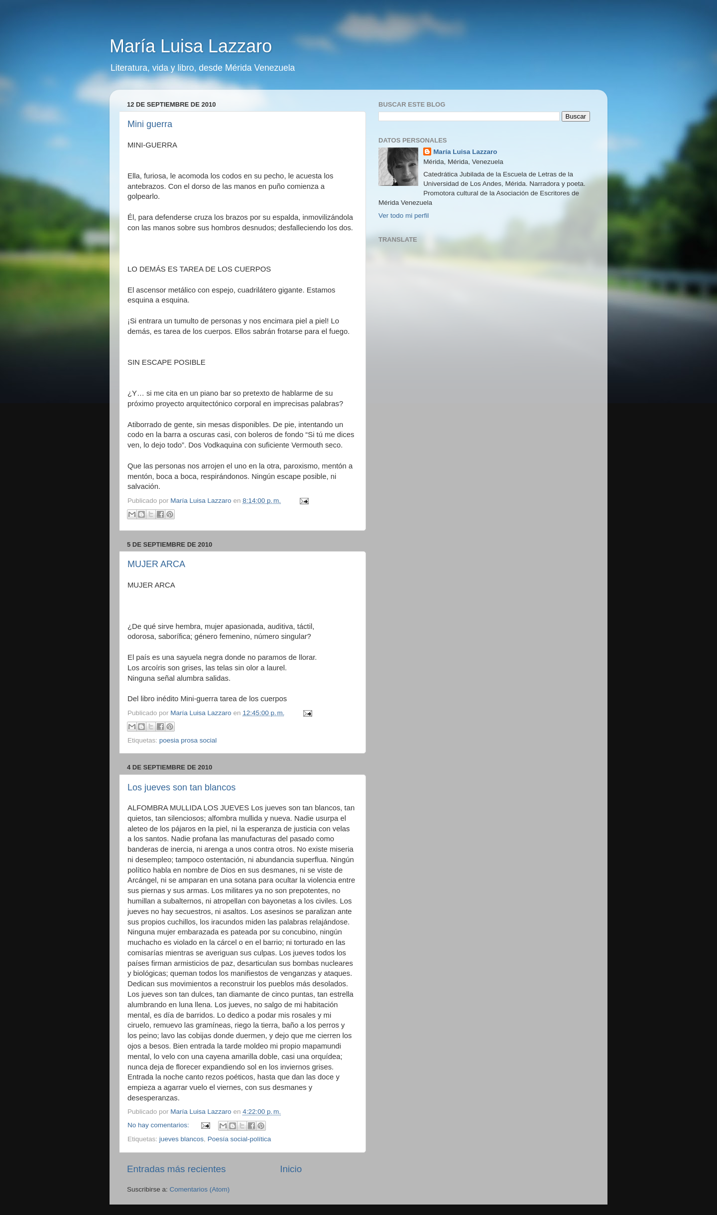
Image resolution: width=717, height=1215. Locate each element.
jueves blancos (181, 1139)
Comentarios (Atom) (200, 1189)
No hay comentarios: (159, 1125)
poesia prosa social (188, 740)
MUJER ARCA (156, 564)
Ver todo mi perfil (403, 215)
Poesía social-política (239, 1139)
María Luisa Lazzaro (191, 46)
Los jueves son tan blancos (181, 787)
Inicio (291, 1169)
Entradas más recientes (176, 1169)
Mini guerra (149, 124)
